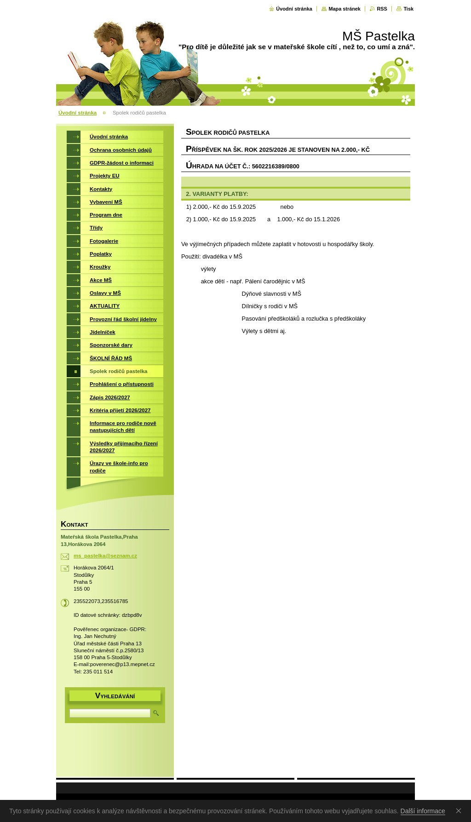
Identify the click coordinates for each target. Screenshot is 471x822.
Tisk (408, 8)
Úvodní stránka (294, 8)
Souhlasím (460, 810)
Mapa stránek (344, 8)
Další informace (423, 811)
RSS (382, 8)
